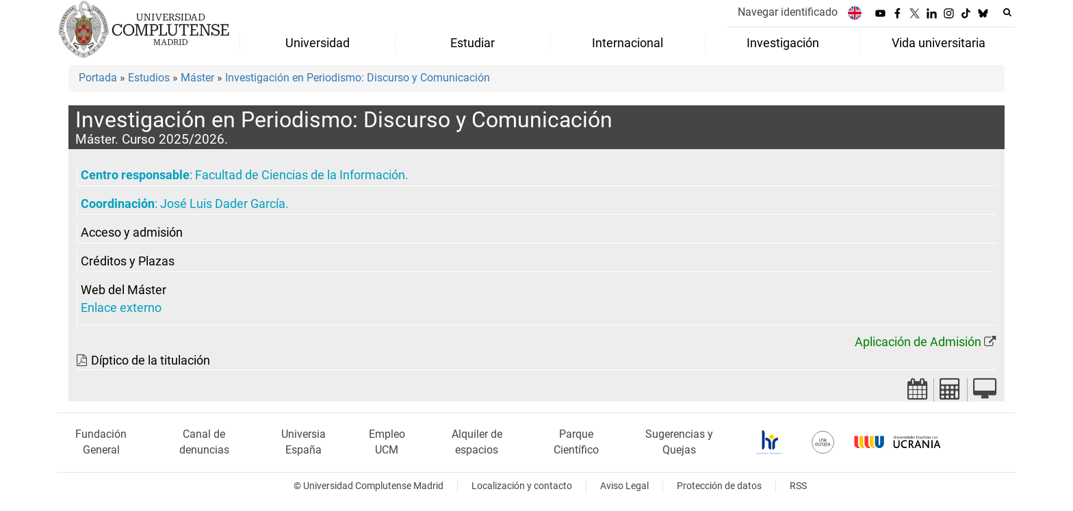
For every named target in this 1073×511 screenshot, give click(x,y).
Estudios (149, 77)
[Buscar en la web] (1007, 12)
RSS (798, 486)
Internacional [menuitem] (627, 43)
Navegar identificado (788, 11)
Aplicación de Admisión (918, 342)
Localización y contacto (521, 486)
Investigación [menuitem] (783, 43)
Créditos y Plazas (127, 261)
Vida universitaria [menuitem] (938, 43)
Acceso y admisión (132, 232)
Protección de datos (719, 486)
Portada (98, 77)
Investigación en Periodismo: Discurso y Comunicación (357, 77)
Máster (197, 77)
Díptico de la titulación (150, 360)
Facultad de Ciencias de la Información (300, 175)
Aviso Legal (624, 486)
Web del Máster (123, 290)
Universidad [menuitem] (317, 43)
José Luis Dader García (222, 204)
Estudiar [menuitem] (472, 43)
